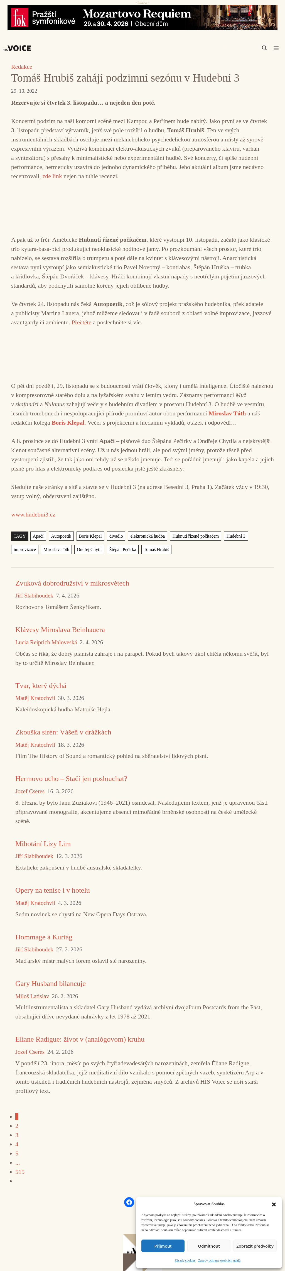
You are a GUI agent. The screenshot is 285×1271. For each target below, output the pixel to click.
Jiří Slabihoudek (34, 596)
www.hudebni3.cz (33, 514)
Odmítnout (209, 1246)
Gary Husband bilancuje (50, 983)
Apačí (38, 536)
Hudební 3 (233, 536)
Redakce (21, 66)
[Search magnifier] (264, 48)
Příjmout (162, 1246)
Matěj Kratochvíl (35, 698)
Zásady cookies (185, 1260)
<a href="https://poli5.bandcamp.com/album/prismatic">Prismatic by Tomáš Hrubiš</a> (142, 206)
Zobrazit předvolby (255, 1246)
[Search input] (238, 48)
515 (19, 1171)
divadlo (115, 536)
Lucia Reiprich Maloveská (46, 642)
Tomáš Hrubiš (154, 549)
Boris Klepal (89, 536)
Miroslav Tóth (55, 549)
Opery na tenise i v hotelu (52, 890)
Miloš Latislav (32, 996)
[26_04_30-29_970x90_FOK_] (142, 17)
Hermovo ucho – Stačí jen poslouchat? (71, 779)
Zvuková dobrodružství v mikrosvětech (72, 583)
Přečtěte (81, 322)
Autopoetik (60, 536)
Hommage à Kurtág (43, 937)
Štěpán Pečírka (121, 549)
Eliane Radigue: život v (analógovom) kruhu (79, 1039)
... (17, 1162)
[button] (274, 1204)
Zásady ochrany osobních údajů (219, 1260)
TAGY (20, 536)
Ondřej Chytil (88, 549)
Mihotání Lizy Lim (43, 844)
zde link (52, 176)
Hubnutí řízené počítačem (193, 536)
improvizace (24, 549)
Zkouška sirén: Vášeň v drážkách (63, 732)
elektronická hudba (146, 536)
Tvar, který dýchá (40, 686)
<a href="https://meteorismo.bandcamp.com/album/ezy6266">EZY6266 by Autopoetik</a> (142, 352)
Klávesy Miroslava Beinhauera (60, 630)
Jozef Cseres (30, 791)
